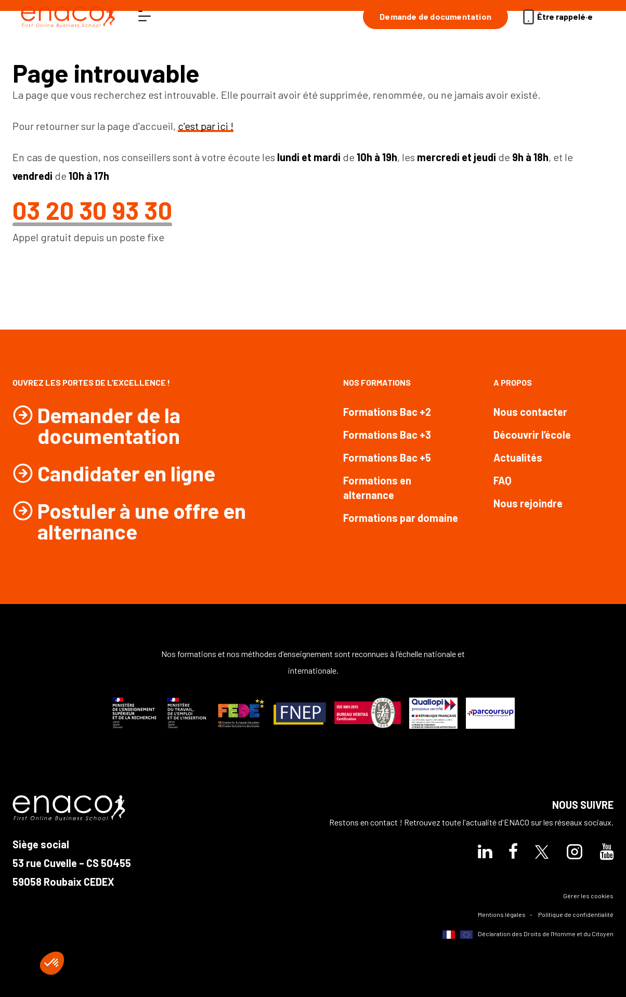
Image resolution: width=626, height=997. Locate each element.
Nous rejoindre (528, 503)
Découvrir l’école (532, 434)
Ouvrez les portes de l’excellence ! (91, 382)
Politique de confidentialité (576, 914)
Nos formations (377, 382)
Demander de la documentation (108, 425)
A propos (512, 382)
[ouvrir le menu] (144, 16)
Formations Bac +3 (387, 434)
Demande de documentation (435, 16)
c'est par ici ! (205, 126)
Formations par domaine (400, 517)
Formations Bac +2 (387, 411)
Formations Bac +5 (387, 457)
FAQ (502, 480)
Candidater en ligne (126, 473)
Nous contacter (530, 411)
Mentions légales (502, 914)
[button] (52, 963)
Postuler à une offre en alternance (141, 521)
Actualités (517, 457)
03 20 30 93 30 (92, 210)
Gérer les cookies (588, 895)
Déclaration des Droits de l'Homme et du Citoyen (528, 934)
